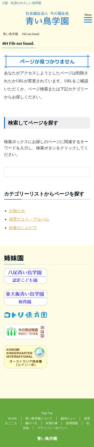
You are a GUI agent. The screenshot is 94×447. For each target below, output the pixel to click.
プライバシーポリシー (52, 428)
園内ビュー (68, 418)
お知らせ (17, 211)
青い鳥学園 (47, 438)
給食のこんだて (23, 228)
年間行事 (52, 423)
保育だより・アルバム (29, 219)
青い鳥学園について (38, 418)
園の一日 (31, 423)
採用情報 (72, 423)
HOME (12, 418)
